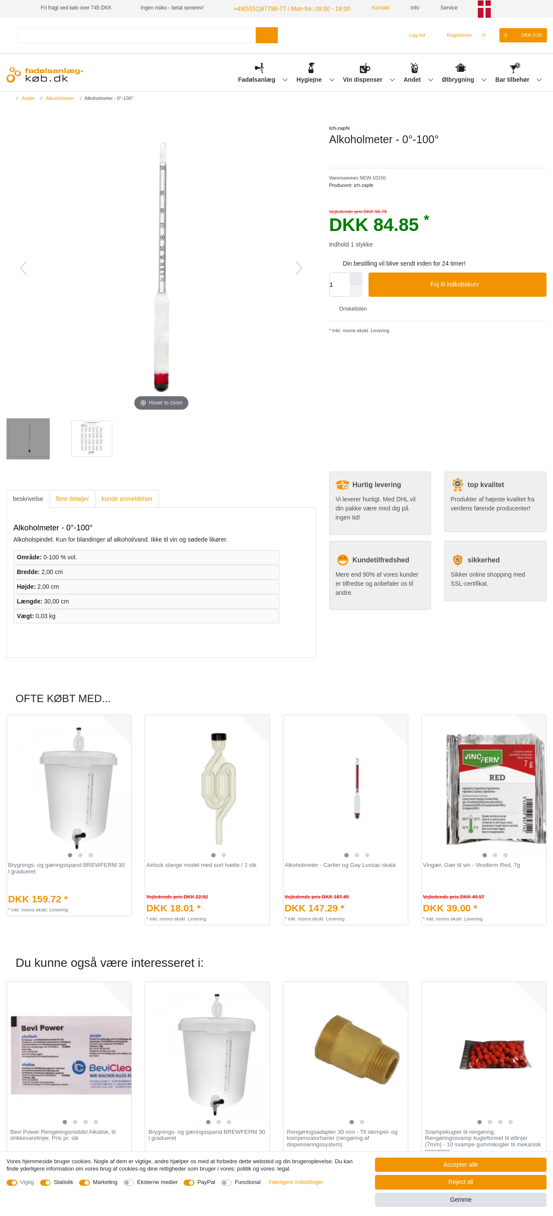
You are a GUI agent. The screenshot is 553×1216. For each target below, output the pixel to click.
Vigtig (27, 1182)
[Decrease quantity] (356, 289)
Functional (248, 1182)
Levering (379, 329)
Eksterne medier (157, 1182)
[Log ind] (413, 34)
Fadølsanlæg (257, 78)
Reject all (461, 1181)
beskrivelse (28, 497)
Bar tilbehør (513, 78)
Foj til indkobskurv (485, 284)
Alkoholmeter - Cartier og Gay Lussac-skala (340, 864)
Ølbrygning (459, 78)
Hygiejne (309, 78)
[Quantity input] (339, 283)
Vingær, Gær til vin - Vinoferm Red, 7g (471, 864)
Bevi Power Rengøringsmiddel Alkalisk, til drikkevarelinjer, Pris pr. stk (63, 1134)
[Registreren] (454, 34)
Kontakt (366, 8)
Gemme (461, 1199)
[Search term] (136, 34)
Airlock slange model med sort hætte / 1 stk (201, 864)
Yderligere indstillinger (295, 1182)
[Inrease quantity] (356, 277)
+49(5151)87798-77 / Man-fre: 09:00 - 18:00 (282, 8)
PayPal (206, 1182)
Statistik (63, 1182)
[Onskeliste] (488, 34)
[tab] (28, 497)
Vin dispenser (363, 78)
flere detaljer (72, 497)
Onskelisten (350, 308)
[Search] (267, 34)
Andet (413, 78)
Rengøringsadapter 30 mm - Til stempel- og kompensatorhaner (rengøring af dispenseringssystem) (342, 1137)
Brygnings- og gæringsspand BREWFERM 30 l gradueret (66, 867)
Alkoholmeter (59, 96)
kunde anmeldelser (127, 497)
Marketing (105, 1182)
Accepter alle (460, 1164)
